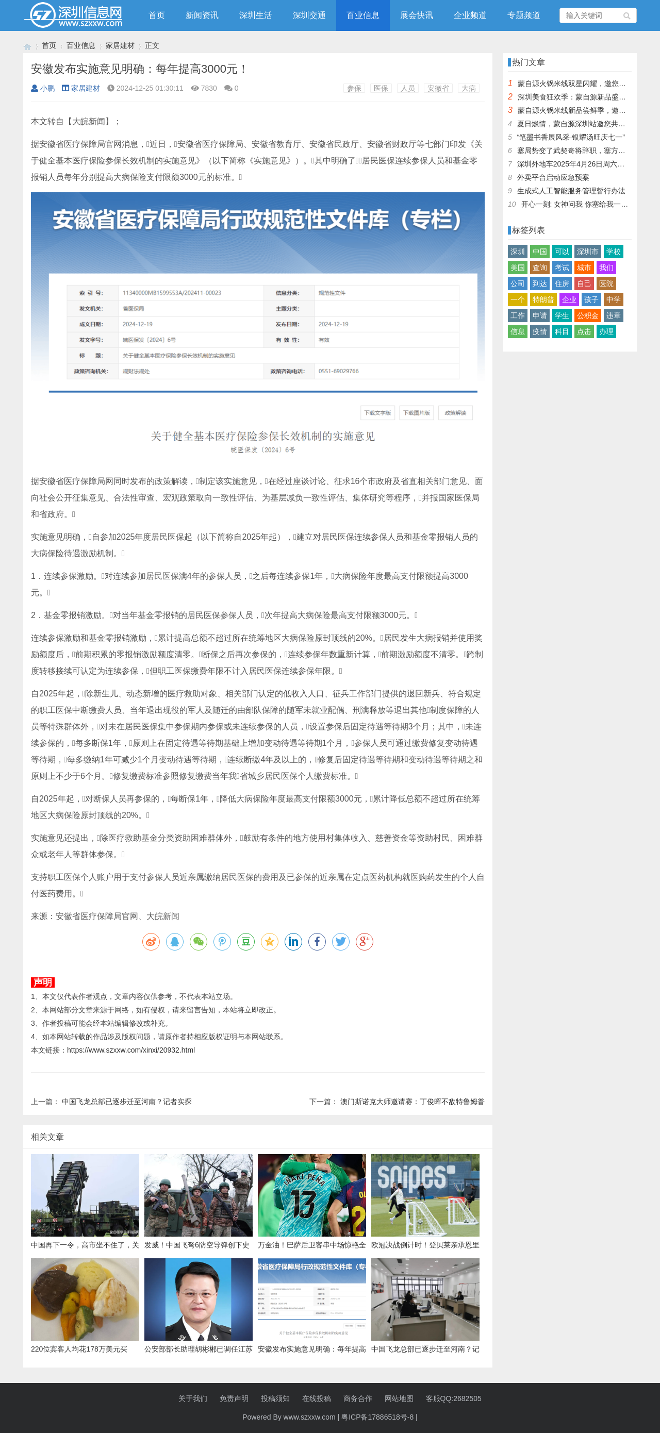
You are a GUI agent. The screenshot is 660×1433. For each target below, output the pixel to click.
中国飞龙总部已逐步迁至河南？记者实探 (127, 1101)
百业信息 (363, 15)
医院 (606, 283)
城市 (584, 267)
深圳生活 (255, 15)
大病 (468, 88)
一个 (517, 299)
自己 (584, 283)
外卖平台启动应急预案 (553, 177)
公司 (517, 283)
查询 (540, 267)
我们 (606, 267)
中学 (613, 299)
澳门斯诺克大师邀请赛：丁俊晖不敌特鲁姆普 (412, 1101)
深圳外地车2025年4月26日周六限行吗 (578, 164)
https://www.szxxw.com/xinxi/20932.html (131, 1050)
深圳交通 (309, 15)
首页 (156, 15)
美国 (517, 267)
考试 (562, 267)
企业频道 (470, 15)
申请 (540, 315)
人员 (408, 88)
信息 (517, 331)
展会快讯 (416, 15)
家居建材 (120, 45)
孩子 (591, 299)
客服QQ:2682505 (454, 1398)
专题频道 (523, 15)
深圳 (517, 251)
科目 (562, 331)
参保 (354, 88)
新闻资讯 (202, 15)
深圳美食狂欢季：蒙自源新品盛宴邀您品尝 (586, 97)
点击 (584, 331)
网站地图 (399, 1398)
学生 (562, 315)
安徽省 (438, 88)
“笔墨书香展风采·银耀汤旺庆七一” (571, 137)
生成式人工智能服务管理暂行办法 (571, 191)
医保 (381, 88)
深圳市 (588, 251)
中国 (540, 251)
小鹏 (43, 88)
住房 (562, 283)
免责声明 (234, 1398)
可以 (562, 251)
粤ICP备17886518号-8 (377, 1417)
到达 (540, 283)
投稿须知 (275, 1398)
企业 (569, 299)
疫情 (540, 331)
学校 (613, 251)
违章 (613, 315)
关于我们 (192, 1398)
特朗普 (543, 299)
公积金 (588, 315)
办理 (606, 331)
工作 (517, 315)
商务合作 (357, 1398)
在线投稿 (316, 1398)
